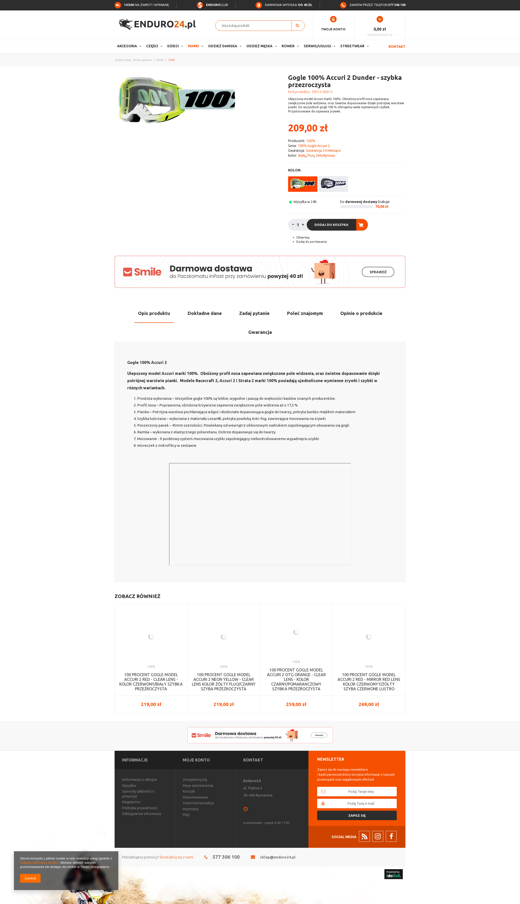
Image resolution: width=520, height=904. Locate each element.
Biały (302, 155)
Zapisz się (357, 815)
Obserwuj (302, 237)
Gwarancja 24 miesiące (323, 150)
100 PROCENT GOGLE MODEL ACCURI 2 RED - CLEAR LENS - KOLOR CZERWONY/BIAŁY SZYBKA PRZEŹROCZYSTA (151, 681)
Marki (193, 46)
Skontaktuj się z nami (176, 857)
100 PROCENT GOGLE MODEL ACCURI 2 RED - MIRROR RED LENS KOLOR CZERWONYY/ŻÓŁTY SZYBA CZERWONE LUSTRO (369, 681)
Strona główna (142, 59)
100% (171, 59)
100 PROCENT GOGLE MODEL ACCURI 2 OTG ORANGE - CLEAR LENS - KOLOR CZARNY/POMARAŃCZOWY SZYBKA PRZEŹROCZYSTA (296, 679)
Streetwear (352, 46)
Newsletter (330, 759)
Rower (288, 46)
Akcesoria (127, 46)
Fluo (310, 155)
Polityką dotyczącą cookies (39, 862)
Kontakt (397, 47)
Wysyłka (129, 785)
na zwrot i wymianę (142, 4)
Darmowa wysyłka (284, 4)
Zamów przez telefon (372, 4)
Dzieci (173, 46)
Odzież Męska (259, 46)
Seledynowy (325, 155)
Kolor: (294, 170)
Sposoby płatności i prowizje (138, 793)
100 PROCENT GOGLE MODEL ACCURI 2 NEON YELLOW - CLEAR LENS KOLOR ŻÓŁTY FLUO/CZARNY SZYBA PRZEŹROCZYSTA (224, 681)
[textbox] (256, 26)
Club (212, 4)
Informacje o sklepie (139, 779)
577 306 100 (226, 857)
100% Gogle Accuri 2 (314, 146)
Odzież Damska (222, 46)
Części (152, 46)
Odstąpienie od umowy (141, 813)
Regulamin (131, 802)
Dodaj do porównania (311, 241)
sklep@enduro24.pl (278, 857)
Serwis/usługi (317, 46)
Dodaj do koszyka (331, 224)
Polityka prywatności (140, 808)
